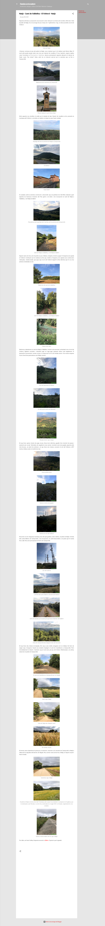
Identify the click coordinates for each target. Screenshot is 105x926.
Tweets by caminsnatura (82, 11)
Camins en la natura (27, 4)
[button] (73, 14)
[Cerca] (88, 4)
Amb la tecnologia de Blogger (52, 921)
